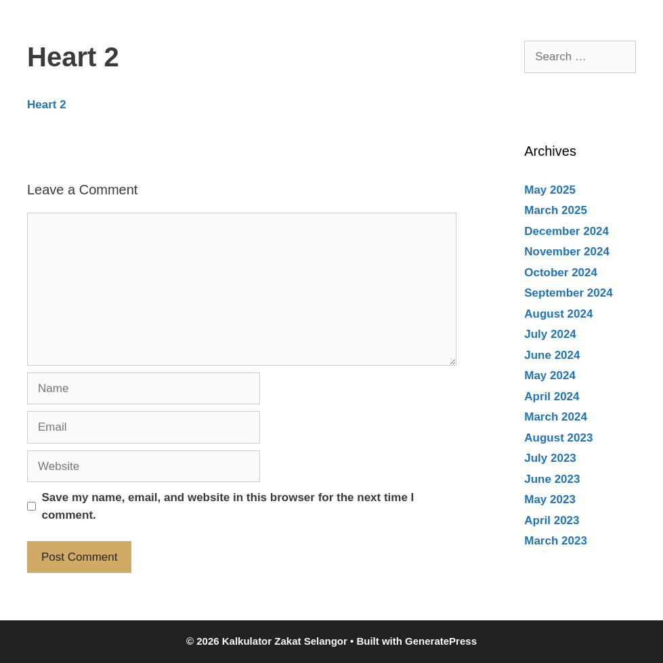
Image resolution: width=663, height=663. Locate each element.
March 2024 (555, 416)
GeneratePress (441, 641)
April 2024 (551, 396)
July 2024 (550, 334)
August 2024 (558, 313)
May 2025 (550, 190)
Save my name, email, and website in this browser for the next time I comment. (228, 506)
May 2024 (550, 375)
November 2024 (566, 251)
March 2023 (555, 540)
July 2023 (550, 458)
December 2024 (566, 231)
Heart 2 (46, 104)
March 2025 (555, 210)
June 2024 (552, 355)
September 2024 (568, 292)
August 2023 (558, 437)
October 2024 (560, 272)
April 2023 (551, 520)
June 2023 (552, 479)
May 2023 (550, 499)
